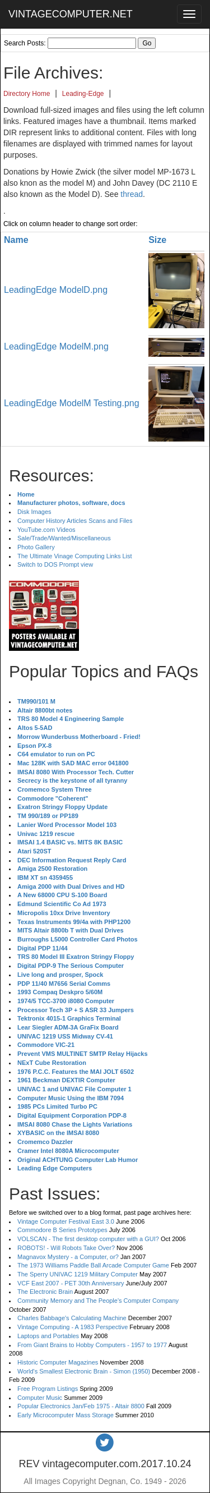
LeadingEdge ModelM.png (56, 346)
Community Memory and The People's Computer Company (98, 1300)
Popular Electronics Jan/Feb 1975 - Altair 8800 (80, 1406)
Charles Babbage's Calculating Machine (72, 1318)
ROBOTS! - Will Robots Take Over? (66, 1247)
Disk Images (34, 511)
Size (157, 240)
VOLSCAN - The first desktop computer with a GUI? (88, 1238)
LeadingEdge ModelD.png (56, 290)
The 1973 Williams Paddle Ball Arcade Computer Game (93, 1265)
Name (16, 240)
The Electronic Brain (45, 1291)
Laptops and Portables (48, 1336)
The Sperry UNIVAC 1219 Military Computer (77, 1274)
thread (131, 194)
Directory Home (26, 94)
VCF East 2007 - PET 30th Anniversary (70, 1283)
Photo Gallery (36, 547)
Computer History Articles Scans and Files (74, 520)
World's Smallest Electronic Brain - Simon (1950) (83, 1371)
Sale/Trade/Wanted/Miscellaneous (64, 538)
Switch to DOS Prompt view (55, 564)
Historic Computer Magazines (57, 1362)
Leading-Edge (83, 94)
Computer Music (39, 1397)
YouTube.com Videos (46, 529)
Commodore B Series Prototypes (62, 1229)
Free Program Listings (47, 1388)
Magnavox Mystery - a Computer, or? (68, 1256)
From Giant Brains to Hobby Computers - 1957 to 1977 (92, 1345)
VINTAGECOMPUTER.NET (70, 14)
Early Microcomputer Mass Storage (65, 1415)
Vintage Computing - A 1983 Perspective (72, 1327)
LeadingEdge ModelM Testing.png (71, 403)
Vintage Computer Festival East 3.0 (65, 1221)
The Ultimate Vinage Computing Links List (74, 556)
